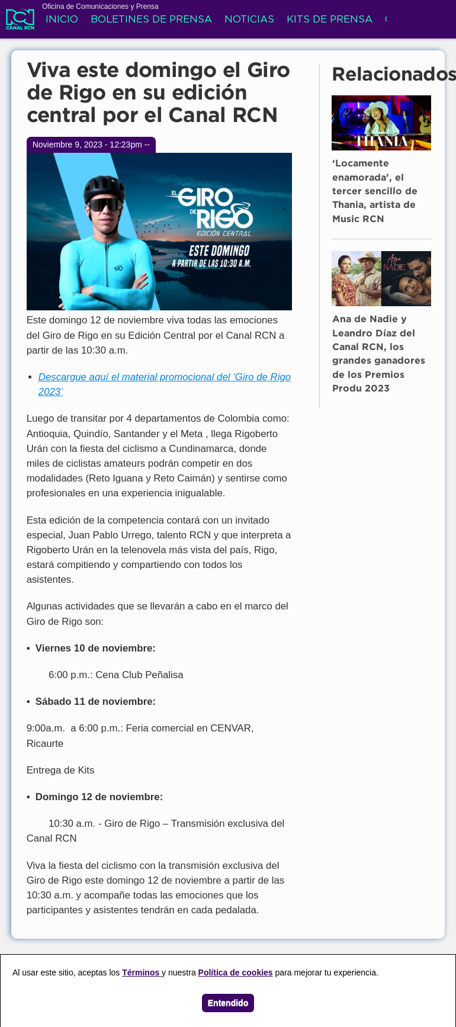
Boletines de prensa (151, 19)
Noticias (249, 19)
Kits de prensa (329, 19)
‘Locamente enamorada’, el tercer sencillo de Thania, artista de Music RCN (375, 191)
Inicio (62, 19)
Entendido (228, 1002)
